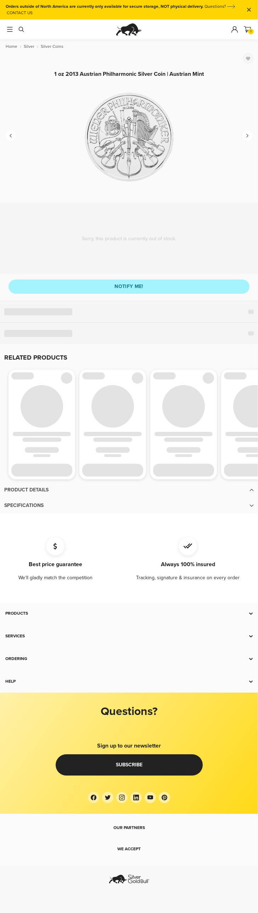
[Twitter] (107, 797)
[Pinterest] (164, 797)
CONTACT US (20, 13)
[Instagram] (122, 797)
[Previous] (11, 136)
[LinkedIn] (136, 797)
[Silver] (29, 46)
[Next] (247, 136)
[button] (129, 490)
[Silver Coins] (52, 46)
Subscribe (129, 765)
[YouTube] (150, 797)
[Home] (11, 46)
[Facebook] (93, 797)
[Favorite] (248, 58)
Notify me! (129, 286)
